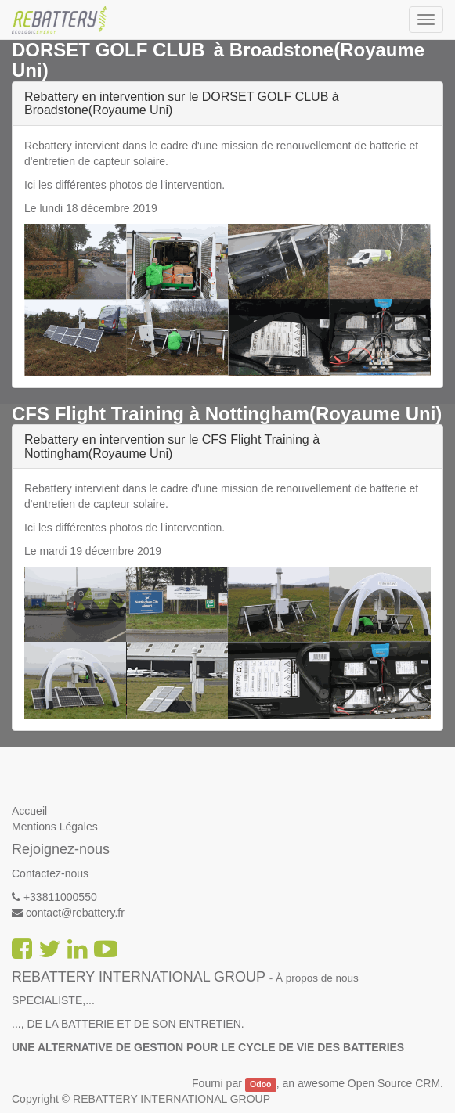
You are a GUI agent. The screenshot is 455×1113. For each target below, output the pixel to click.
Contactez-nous (50, 873)
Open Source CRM (394, 1083)
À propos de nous (317, 978)
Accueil (29, 811)
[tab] (227, 103)
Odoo (260, 1084)
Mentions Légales (55, 826)
